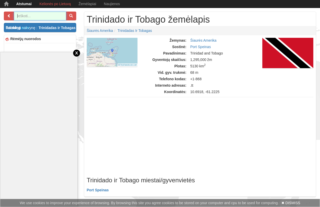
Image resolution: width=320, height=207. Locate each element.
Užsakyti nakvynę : (41, 28)
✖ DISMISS (290, 203)
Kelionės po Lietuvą (55, 4)
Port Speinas (200, 47)
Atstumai (24, 4)
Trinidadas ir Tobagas (134, 31)
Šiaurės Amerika (100, 31)
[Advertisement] (200, 136)
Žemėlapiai (87, 4)
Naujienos (112, 4)
